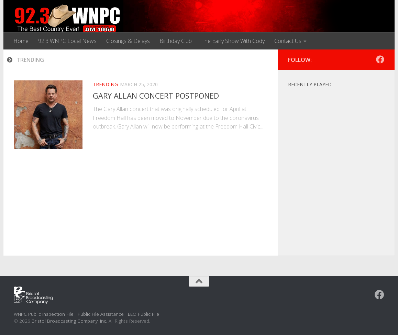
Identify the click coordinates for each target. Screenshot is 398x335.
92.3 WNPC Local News (67, 41)
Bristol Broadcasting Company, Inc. (69, 320)
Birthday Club (175, 41)
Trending (105, 84)
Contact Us (287, 41)
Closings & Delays (128, 41)
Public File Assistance (101, 314)
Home (21, 41)
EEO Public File (143, 314)
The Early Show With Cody (233, 41)
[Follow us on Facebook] (380, 59)
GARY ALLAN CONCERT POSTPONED (156, 95)
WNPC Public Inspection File (44, 314)
